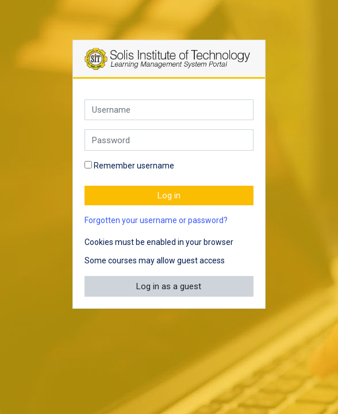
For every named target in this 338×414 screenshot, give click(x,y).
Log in (169, 195)
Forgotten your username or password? (156, 220)
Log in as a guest (168, 286)
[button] (243, 243)
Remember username (134, 165)
